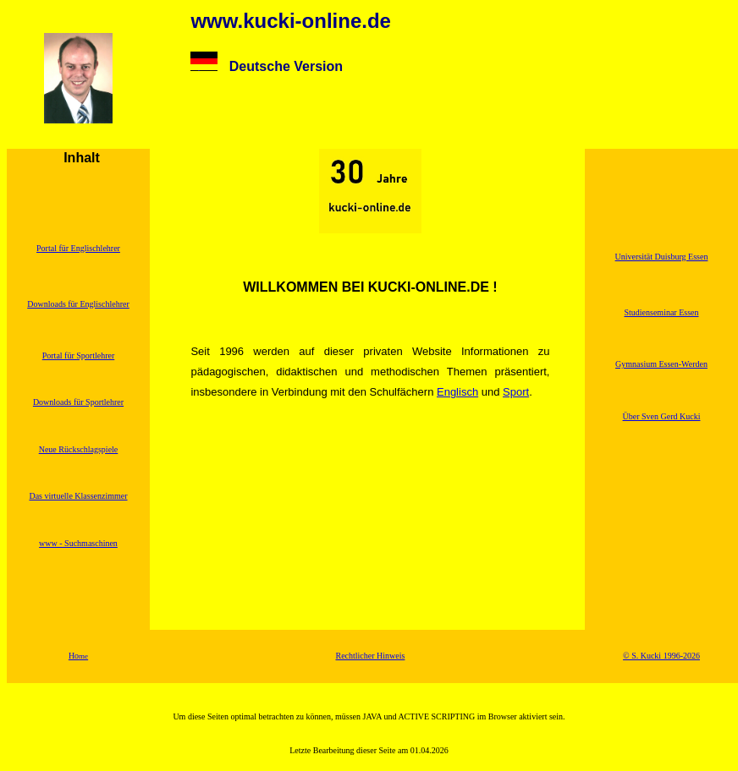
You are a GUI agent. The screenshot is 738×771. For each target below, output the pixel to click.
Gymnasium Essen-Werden (661, 364)
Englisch (457, 392)
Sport (516, 392)
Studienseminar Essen (661, 312)
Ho (78, 655)
